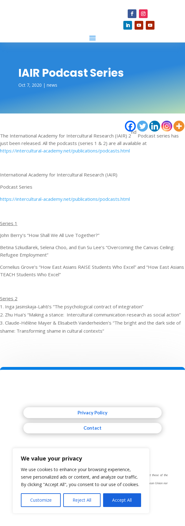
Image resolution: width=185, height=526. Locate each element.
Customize (41, 500)
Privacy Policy (92, 412)
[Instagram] (166, 126)
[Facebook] (130, 126)
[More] (178, 126)
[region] (80, 481)
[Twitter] (142, 126)
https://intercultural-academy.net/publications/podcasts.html (65, 150)
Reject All (82, 500)
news (52, 85)
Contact (92, 428)
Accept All (122, 500)
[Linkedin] (154, 126)
